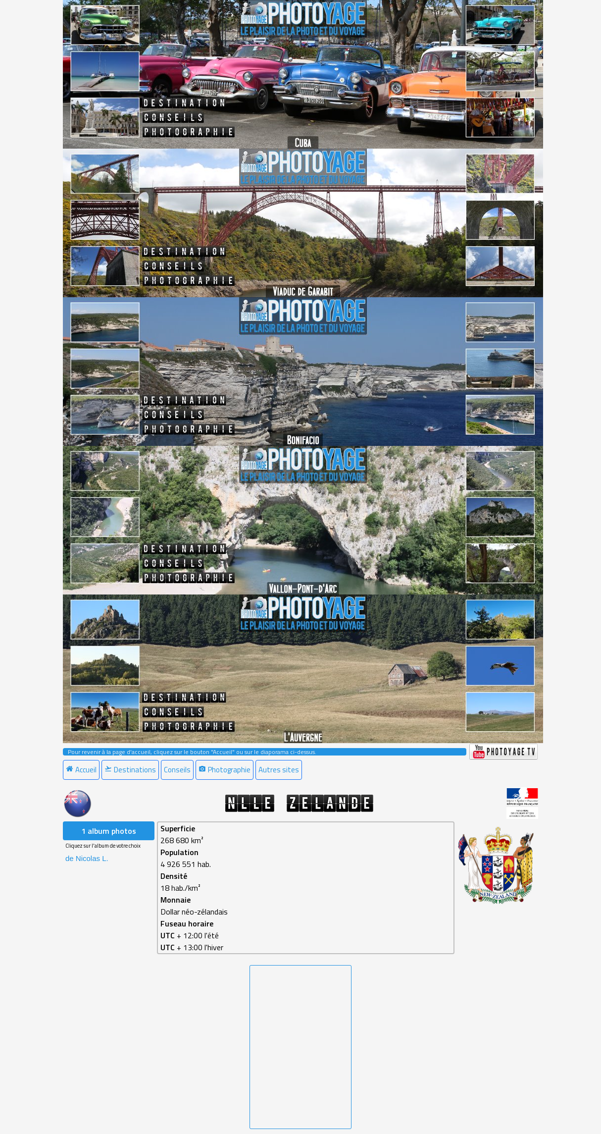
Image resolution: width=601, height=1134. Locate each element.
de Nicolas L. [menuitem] (86, 858)
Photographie (224, 769)
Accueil (81, 769)
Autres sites (278, 769)
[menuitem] (82, 770)
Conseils (177, 769)
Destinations (130, 769)
